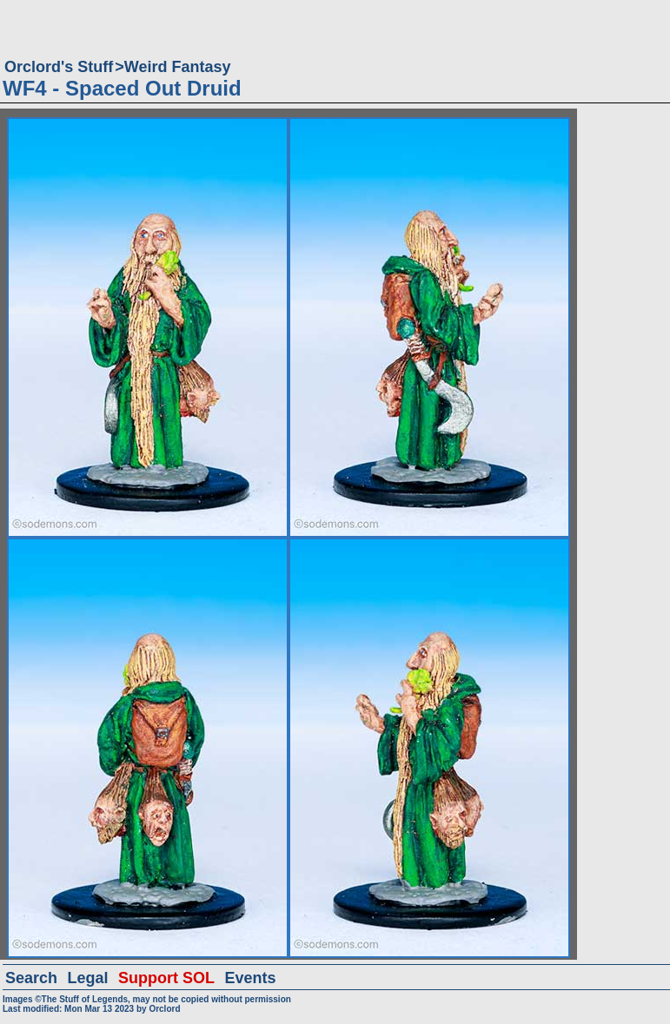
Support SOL (166, 978)
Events (249, 978)
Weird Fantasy (177, 67)
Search (31, 978)
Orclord (164, 1009)
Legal (88, 978)
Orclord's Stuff (58, 67)
